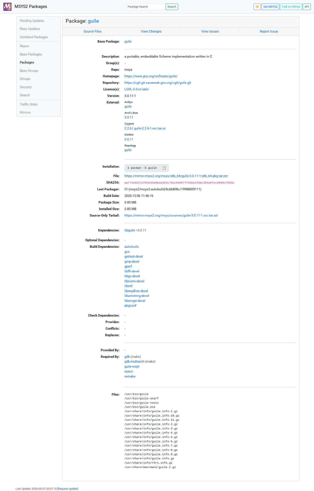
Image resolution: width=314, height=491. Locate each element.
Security (26, 87)
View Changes (151, 31)
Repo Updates (30, 29)
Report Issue (269, 31)
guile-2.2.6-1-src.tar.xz (150, 128)
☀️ (257, 6)
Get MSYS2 (270, 6)
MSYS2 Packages (25, 7)
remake (130, 376)
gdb (127, 357)
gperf (128, 266)
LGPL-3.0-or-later (137, 89)
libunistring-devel (137, 296)
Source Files (93, 31)
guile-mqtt (132, 367)
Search (171, 6)
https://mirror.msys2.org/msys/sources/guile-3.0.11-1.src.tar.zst (171, 215)
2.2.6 (128, 128)
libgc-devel (132, 276)
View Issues (210, 31)
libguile (130, 230)
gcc (127, 252)
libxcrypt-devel (135, 301)
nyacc (129, 371)
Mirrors (25, 112)
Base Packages (31, 54)
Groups (25, 79)
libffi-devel (132, 271)
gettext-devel (134, 256)
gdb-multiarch (134, 362)
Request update (67, 488)
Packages (27, 62)
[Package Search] (146, 6)
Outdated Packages (34, 37)
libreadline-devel (136, 291)
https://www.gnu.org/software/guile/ (151, 76)
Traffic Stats (29, 104)
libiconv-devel (134, 281)
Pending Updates (32, 21)
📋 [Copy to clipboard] (164, 168)
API (307, 6)
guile (93, 21)
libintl (129, 286)
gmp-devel (132, 262)
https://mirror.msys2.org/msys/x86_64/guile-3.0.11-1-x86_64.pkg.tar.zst (176, 176)
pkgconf (130, 306)
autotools (132, 247)
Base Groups (29, 71)
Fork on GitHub (291, 6)
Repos (24, 46)
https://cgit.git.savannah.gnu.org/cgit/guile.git (158, 83)
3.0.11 (129, 117)
